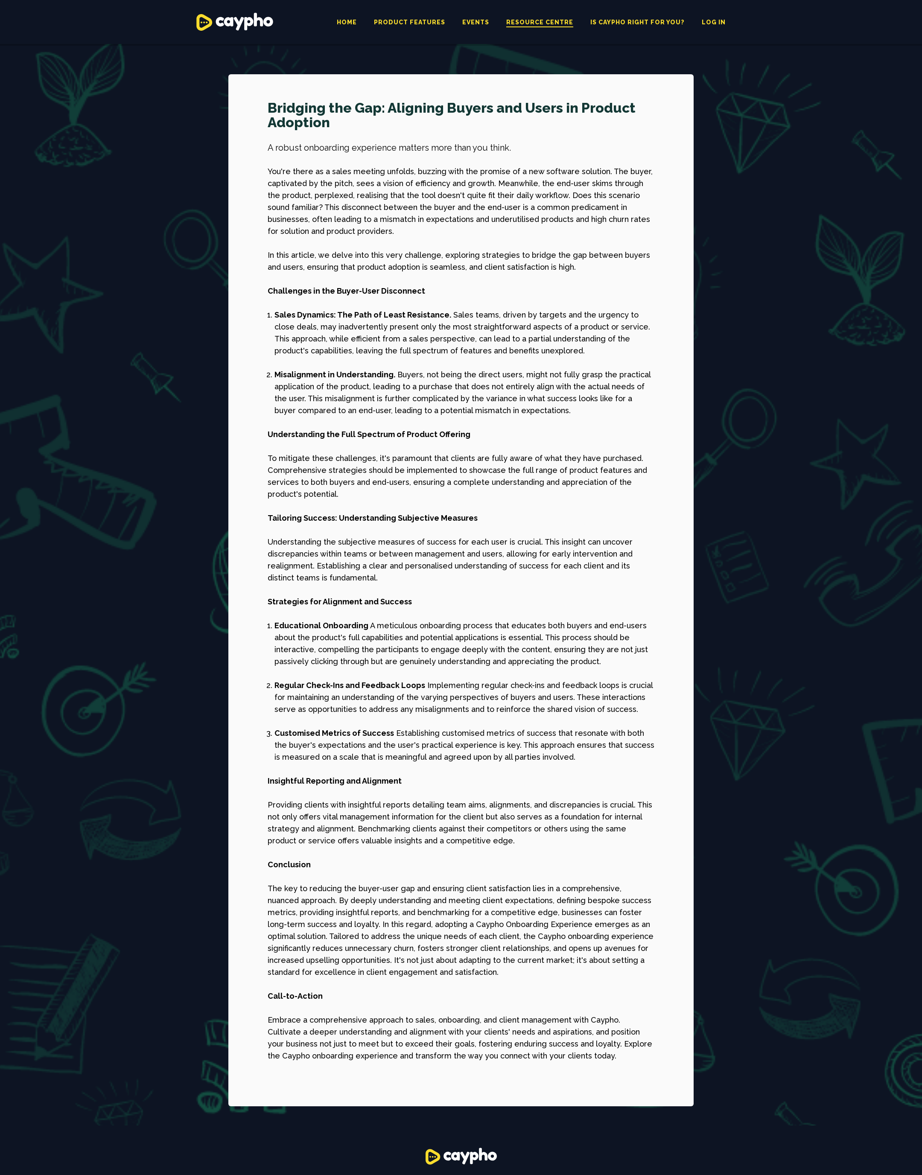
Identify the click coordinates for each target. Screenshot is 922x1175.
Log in (714, 22)
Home (347, 22)
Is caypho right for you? (637, 22)
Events (475, 22)
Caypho (234, 22)
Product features (409, 22)
